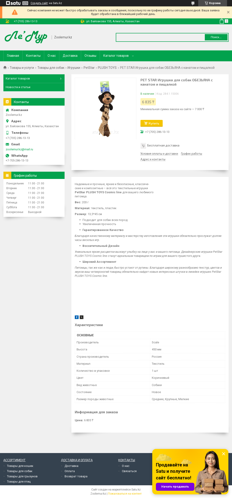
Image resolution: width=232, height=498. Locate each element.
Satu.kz (136, 489)
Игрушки (74, 67)
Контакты (33, 55)
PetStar (89, 67)
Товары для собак (50, 67)
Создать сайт (39, 3)
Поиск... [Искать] (216, 37)
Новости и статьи (18, 87)
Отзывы (90, 55)
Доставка (70, 55)
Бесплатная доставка (163, 145)
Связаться (129, 471)
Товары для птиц (19, 481)
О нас (52, 55)
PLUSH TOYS (107, 67)
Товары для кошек (20, 466)
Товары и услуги (22, 67)
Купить (154, 123)
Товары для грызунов (22, 476)
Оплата (70, 471)
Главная (13, 55)
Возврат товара (76, 476)
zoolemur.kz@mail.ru (19, 149)
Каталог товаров (116, 55)
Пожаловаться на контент (125, 493)
